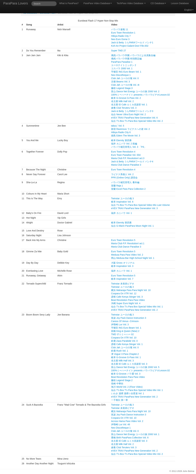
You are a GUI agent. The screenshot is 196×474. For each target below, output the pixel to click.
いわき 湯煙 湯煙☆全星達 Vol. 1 (127, 393)
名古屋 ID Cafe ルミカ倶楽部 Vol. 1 (129, 104)
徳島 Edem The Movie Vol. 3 (125, 135)
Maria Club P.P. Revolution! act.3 (127, 158)
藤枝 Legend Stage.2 (122, 380)
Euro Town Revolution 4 (123, 151)
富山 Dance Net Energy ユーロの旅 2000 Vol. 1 (135, 434)
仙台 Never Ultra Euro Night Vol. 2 (128, 114)
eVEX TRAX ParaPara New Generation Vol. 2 (134, 310)
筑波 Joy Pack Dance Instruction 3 (128, 318)
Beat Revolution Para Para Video (128, 300)
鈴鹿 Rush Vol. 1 (119, 350)
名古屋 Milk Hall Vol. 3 (122, 360)
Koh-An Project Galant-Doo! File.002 (129, 45)
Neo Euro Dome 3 (120, 39)
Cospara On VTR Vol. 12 (123, 293)
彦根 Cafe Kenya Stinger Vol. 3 (127, 296)
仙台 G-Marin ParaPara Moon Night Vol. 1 (132, 226)
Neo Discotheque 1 (121, 75)
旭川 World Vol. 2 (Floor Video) (127, 387)
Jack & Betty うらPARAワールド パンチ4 (132, 161)
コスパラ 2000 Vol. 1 (121, 68)
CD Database (158, 3)
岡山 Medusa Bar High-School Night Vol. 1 (132, 258)
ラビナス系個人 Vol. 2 (122, 174)
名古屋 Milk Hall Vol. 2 (122, 101)
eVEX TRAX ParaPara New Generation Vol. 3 (134, 208)
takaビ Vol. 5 (117, 125)
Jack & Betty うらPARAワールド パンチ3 (132, 111)
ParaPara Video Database (98, 3)
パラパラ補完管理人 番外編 (125, 182)
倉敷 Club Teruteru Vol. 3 (124, 108)
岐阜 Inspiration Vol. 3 (122, 266)
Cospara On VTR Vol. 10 (123, 337)
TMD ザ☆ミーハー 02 (122, 334)
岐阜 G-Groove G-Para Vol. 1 (126, 357)
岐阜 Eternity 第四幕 (121, 140)
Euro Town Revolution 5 (123, 240)
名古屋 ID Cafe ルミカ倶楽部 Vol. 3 (129, 364)
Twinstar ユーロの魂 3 (122, 198)
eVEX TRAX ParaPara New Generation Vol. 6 (134, 117)
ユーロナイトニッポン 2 (123, 65)
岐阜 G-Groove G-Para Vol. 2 (126, 98)
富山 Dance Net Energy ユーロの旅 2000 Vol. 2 (135, 91)
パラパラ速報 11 (119, 29)
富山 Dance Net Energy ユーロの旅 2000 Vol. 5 (135, 367)
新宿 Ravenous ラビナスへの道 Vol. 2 (130, 129)
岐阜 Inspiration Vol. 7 (122, 279)
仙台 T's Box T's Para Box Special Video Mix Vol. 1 (137, 306)
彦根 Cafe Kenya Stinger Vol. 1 (127, 344)
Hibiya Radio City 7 (121, 36)
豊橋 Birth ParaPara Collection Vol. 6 (130, 437)
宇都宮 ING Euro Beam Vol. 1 (126, 71)
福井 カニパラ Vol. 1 (121, 213)
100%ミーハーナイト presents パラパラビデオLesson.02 (140, 94)
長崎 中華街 (117, 383)
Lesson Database (180, 3)
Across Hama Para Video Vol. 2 (127, 421)
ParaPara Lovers (15, 3)
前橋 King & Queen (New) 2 (125, 331)
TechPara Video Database (131, 3)
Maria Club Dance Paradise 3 (126, 164)
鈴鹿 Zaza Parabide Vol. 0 (124, 341)
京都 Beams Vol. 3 (120, 81)
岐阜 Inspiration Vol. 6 (122, 201)
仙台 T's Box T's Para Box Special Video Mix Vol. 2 (137, 121)
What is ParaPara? (69, 3)
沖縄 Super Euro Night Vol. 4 (125, 303)
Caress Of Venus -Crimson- (125, 321)
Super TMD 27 (118, 50)
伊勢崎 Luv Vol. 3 (120, 324)
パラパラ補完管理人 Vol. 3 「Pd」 (128, 147)
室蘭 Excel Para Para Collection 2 (128, 189)
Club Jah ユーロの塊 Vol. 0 (125, 78)
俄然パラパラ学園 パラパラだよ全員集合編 (133, 55)
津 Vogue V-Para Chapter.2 (125, 354)
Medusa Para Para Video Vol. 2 (127, 254)
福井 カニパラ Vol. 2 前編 (124, 143)
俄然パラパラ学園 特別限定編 (126, 58)
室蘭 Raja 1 (117, 185)
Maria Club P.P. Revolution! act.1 (127, 243)
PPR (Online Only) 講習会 (124, 177)
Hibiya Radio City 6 (121, 132)
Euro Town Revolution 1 (123, 32)
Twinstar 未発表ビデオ (122, 283)
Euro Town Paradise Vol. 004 (126, 155)
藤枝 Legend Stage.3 (122, 88)
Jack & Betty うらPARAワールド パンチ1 (132, 42)
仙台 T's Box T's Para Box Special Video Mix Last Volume (140, 205)
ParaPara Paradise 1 (121, 62)
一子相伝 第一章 (119, 400)
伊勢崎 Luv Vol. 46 (120, 424)
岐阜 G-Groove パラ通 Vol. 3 (125, 373)
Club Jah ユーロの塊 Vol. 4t (125, 85)
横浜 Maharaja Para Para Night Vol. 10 (131, 290)
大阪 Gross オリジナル (123, 262)
